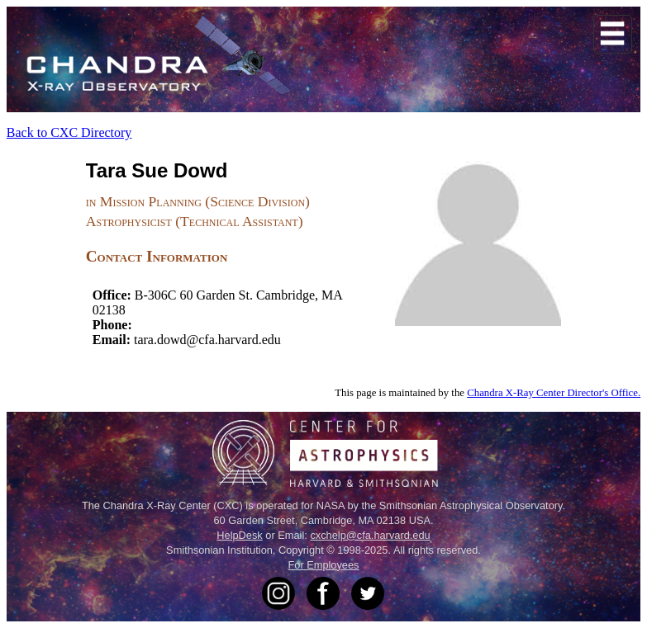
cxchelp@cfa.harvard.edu (370, 535)
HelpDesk (239, 535)
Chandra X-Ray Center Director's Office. (553, 393)
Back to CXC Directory (69, 132)
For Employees (323, 565)
